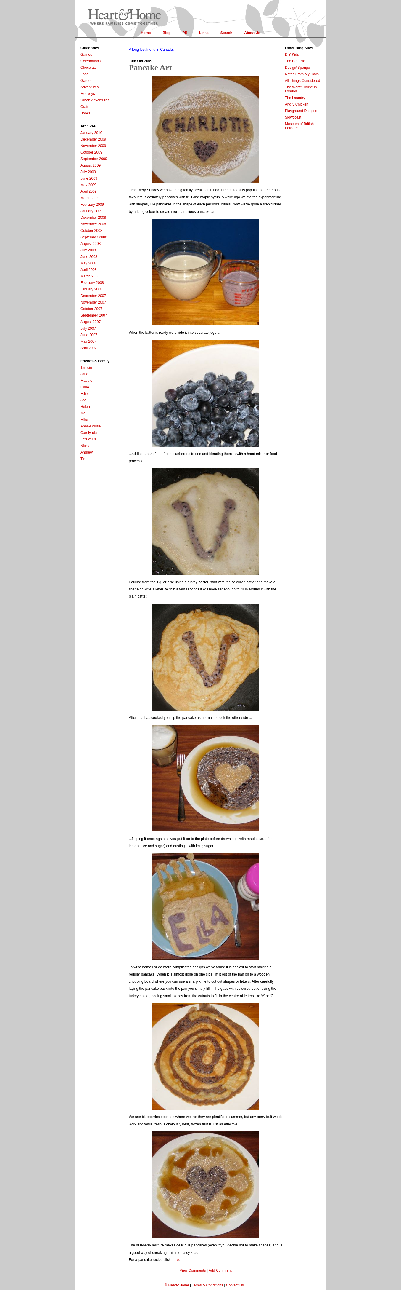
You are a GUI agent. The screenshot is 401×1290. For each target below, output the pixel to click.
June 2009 (88, 178)
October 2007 (91, 309)
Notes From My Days (302, 74)
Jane (84, 374)
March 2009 (89, 198)
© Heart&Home (177, 1285)
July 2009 (88, 172)
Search (226, 33)
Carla (84, 387)
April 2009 (88, 191)
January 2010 (91, 133)
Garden (86, 81)
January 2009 (91, 211)
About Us (252, 33)
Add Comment (220, 1270)
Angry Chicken (296, 104)
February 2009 (92, 204)
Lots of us (88, 439)
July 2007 (88, 328)
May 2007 (88, 341)
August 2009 (90, 165)
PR (184, 33)
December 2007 (93, 296)
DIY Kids (292, 54)
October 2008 (91, 231)
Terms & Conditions (207, 1285)
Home (146, 33)
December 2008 (93, 217)
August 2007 (90, 322)
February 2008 (92, 283)
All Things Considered (302, 81)
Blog (166, 33)
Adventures (89, 87)
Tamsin (86, 367)
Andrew (86, 452)
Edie (84, 394)
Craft (84, 107)
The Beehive (295, 61)
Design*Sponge (297, 68)
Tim (83, 459)
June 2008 (88, 257)
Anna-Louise (90, 426)
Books (85, 113)
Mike (84, 420)
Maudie (86, 381)
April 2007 (88, 348)
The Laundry (295, 98)
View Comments (193, 1270)
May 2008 (88, 263)
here (175, 1260)
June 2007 (88, 335)
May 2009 (88, 185)
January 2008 (91, 289)
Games (86, 54)
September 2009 (93, 159)
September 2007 (93, 315)
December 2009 (93, 139)
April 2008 (88, 270)
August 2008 (90, 244)
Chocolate (88, 68)
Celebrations (90, 61)
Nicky (84, 446)
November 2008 (93, 224)
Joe (83, 400)
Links (204, 33)
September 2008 (93, 237)
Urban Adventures (94, 100)
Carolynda (88, 433)
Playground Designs (301, 111)
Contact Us (235, 1285)
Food (84, 74)
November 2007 (93, 302)
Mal (83, 413)
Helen (85, 407)
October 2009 (91, 152)
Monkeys (87, 94)
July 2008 (88, 250)
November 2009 (93, 146)
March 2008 (89, 276)
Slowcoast (293, 117)
